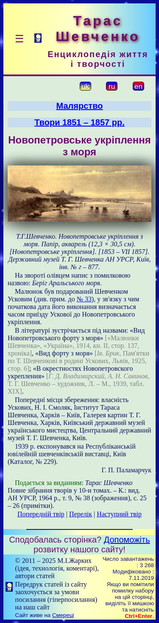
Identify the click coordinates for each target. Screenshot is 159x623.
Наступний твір (119, 514)
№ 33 (84, 299)
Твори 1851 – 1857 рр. (79, 122)
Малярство (79, 105)
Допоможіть (127, 539)
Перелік (80, 514)
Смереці (63, 615)
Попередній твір (40, 514)
